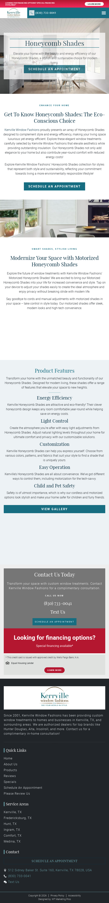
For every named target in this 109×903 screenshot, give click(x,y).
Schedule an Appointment (55, 861)
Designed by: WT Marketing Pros (54, 899)
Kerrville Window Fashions (22, 130)
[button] (103, 12)
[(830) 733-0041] (31, 13)
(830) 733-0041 (45, 13)
